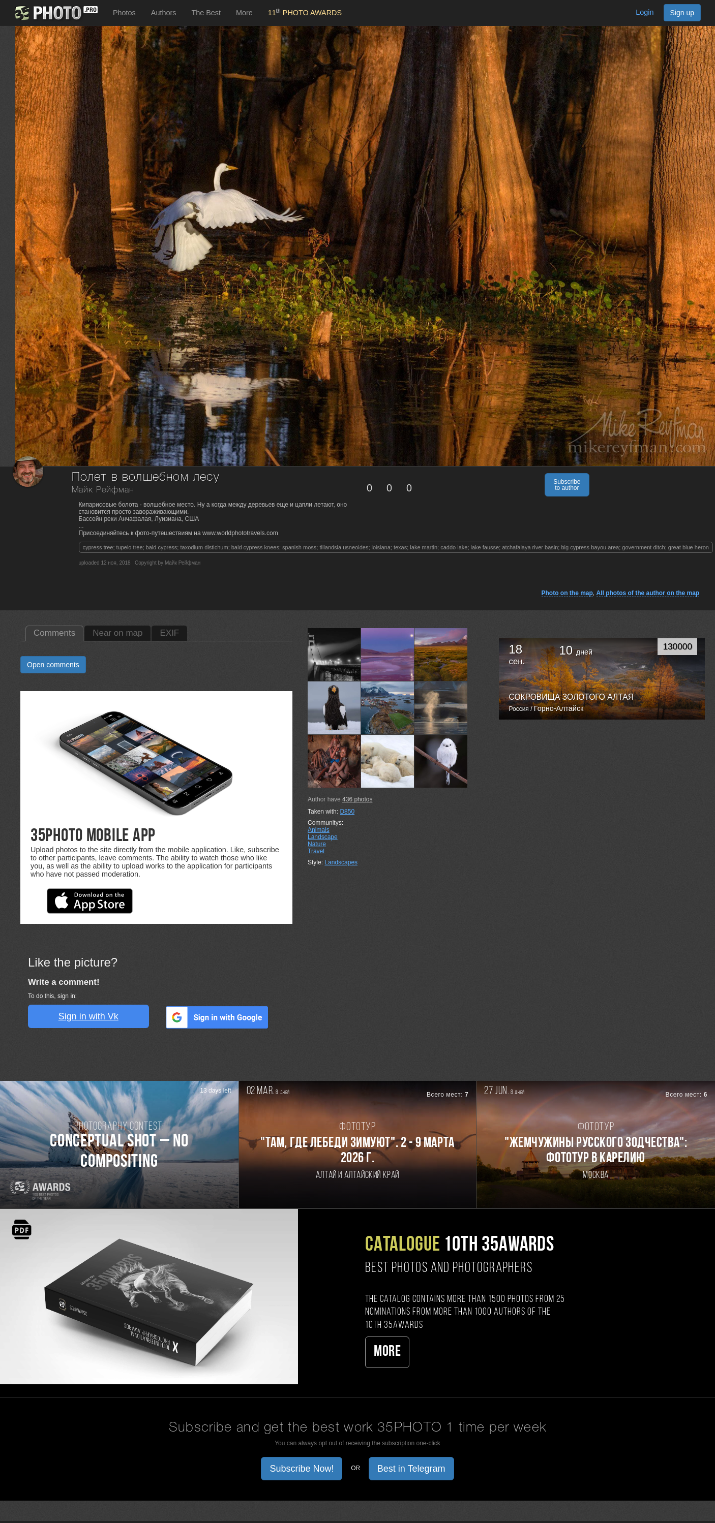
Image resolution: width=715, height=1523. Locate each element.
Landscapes (341, 862)
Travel (316, 851)
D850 (347, 811)
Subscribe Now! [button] (302, 1469)
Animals (319, 829)
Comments (54, 633)
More (387, 1352)
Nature (317, 844)
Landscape (323, 837)
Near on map (117, 633)
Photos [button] (124, 13)
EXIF (169, 633)
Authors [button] (163, 13)
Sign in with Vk (88, 1016)
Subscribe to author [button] (566, 484)
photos (357, 799)
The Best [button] (206, 13)
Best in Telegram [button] (411, 1469)
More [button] (244, 13)
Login (644, 12)
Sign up (682, 13)
